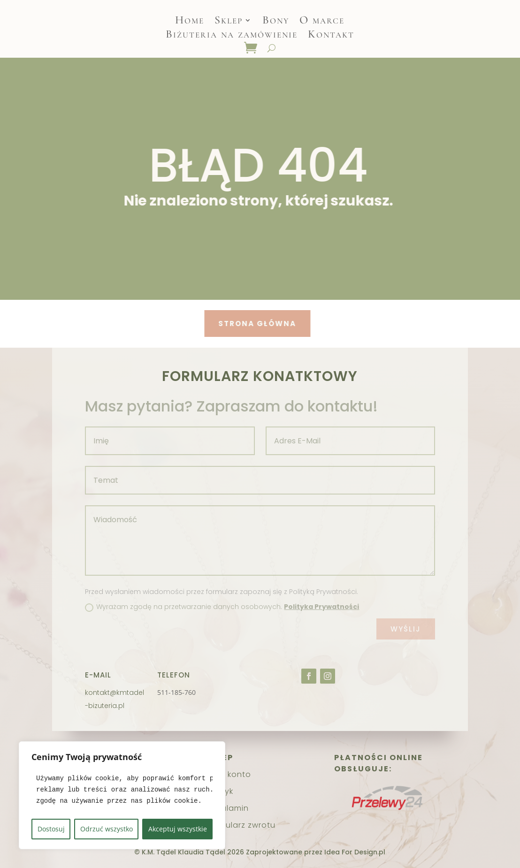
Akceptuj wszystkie (177, 828)
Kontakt (331, 36)
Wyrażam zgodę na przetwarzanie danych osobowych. (222, 606)
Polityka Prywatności (321, 606)
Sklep (228, 22)
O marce (321, 22)
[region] (122, 795)
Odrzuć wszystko (106, 828)
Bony (275, 22)
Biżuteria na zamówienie (232, 36)
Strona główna (243, 323)
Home (189, 22)
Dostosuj (51, 828)
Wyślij (405, 629)
